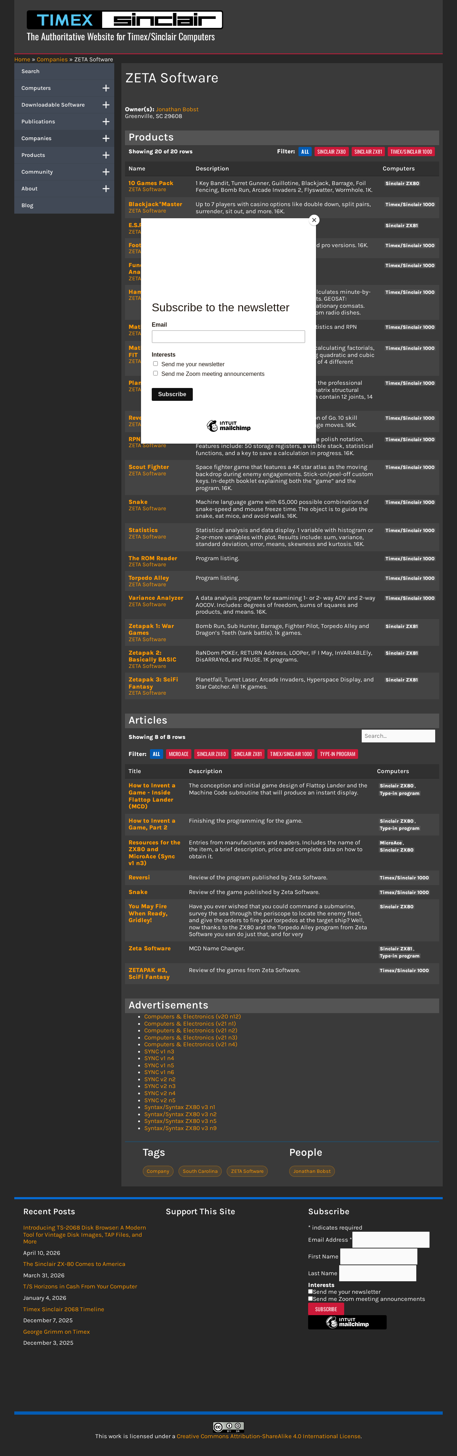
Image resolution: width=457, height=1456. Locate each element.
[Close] (314, 220)
